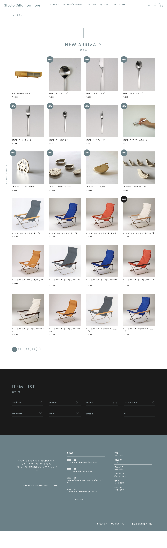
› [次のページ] (40, 359)
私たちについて (133, 489)
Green (52, 424)
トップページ (133, 466)
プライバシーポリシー (114, 540)
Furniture (17, 412)
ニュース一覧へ (82, 513)
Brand (89, 424)
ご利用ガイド (95, 540)
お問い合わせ (133, 504)
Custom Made (131, 412)
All (125, 424)
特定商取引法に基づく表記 (140, 540)
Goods (89, 412)
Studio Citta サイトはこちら (34, 497)
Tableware (18, 424)
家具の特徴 (133, 481)
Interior (53, 412)
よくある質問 (133, 497)
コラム (133, 473)
